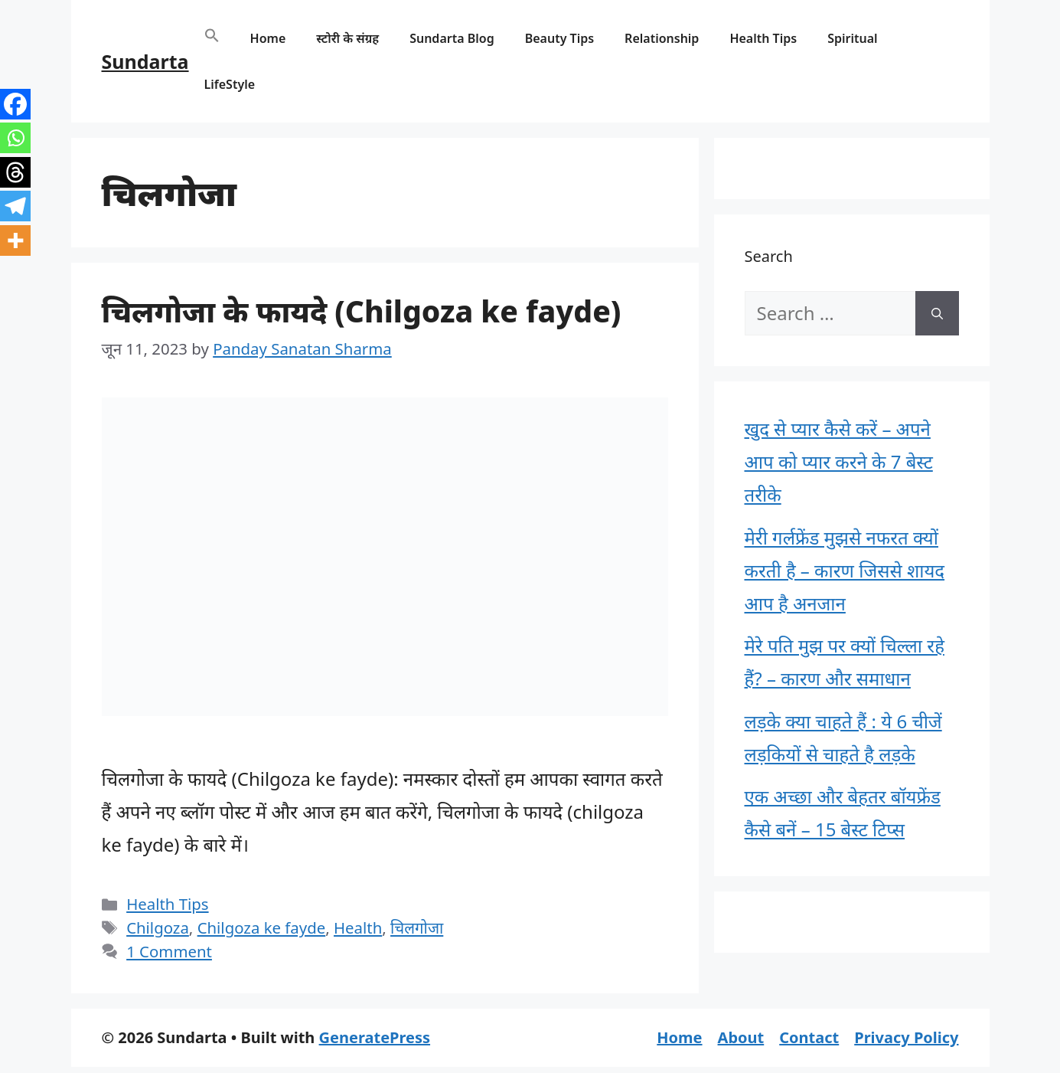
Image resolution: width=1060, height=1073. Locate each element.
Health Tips (763, 38)
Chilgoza (157, 927)
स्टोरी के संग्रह (347, 38)
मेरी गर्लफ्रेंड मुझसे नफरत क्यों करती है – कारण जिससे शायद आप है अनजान (845, 570)
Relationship (662, 38)
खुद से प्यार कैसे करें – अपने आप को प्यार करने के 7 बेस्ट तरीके (839, 461)
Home (268, 38)
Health (358, 927)
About (741, 1037)
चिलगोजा (416, 927)
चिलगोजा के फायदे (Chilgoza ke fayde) (361, 310)
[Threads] (15, 172)
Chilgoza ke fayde (261, 927)
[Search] (937, 313)
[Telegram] (15, 206)
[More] (15, 240)
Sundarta (145, 61)
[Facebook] (15, 104)
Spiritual (852, 38)
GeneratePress (374, 1037)
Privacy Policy (906, 1037)
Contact (809, 1037)
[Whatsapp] (15, 138)
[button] (212, 38)
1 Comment (169, 951)
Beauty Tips (559, 38)
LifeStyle (230, 84)
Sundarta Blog (451, 38)
